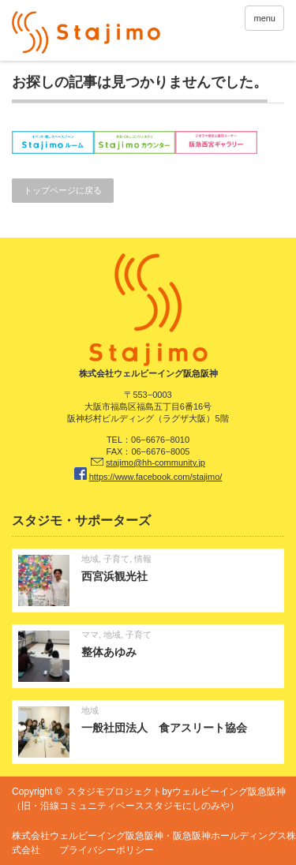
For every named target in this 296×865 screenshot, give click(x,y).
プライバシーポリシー (106, 850)
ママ (90, 634)
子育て (116, 559)
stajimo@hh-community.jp (155, 462)
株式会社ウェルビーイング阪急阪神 (87, 835)
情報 (143, 559)
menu (264, 18)
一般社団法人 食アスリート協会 (164, 727)
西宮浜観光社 (114, 576)
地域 (90, 559)
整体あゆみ (109, 652)
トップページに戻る (63, 190)
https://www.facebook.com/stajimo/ (156, 476)
